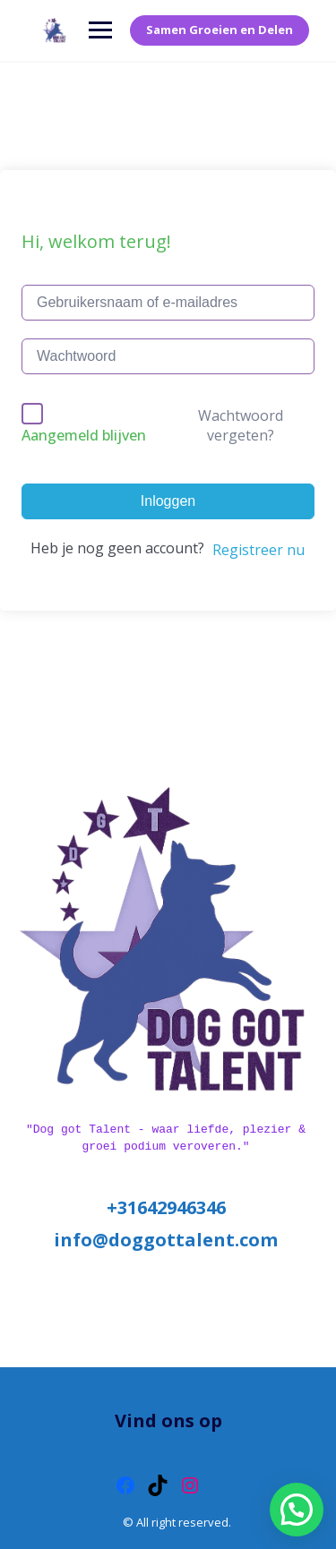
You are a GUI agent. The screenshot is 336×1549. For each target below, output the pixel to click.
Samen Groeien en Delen (219, 29)
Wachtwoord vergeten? (240, 425)
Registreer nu (258, 550)
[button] (296, 1509)
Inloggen (168, 501)
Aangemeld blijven (84, 435)
